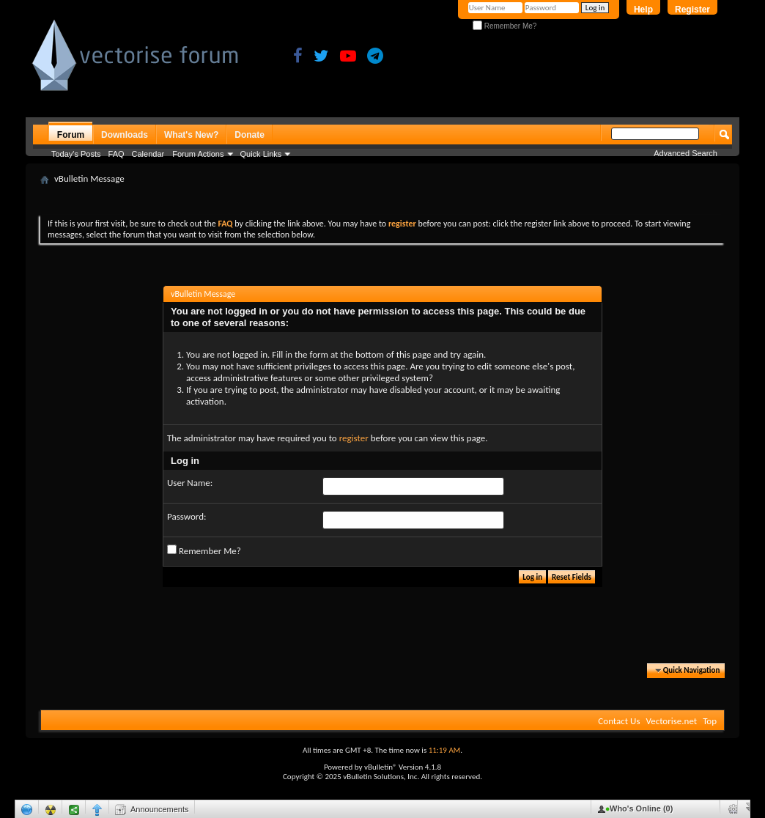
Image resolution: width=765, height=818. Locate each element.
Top (710, 720)
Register (692, 9)
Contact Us (619, 720)
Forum (70, 135)
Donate (249, 135)
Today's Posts (76, 154)
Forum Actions (197, 154)
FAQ (116, 154)
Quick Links (261, 154)
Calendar (148, 154)
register (354, 437)
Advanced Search (685, 153)
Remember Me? (504, 26)
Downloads (124, 135)
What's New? (191, 135)
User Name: (189, 482)
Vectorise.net (671, 720)
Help (643, 9)
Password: (186, 516)
